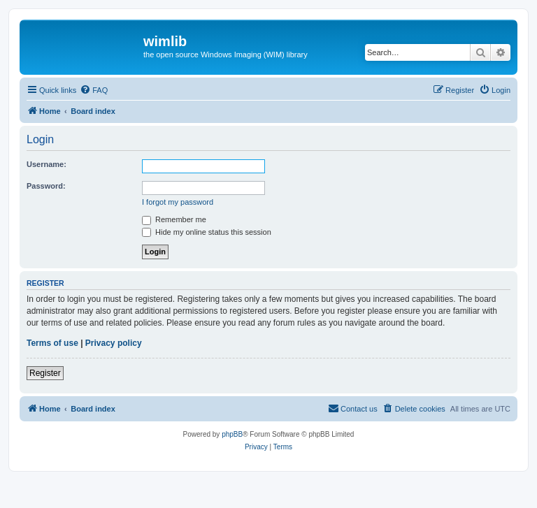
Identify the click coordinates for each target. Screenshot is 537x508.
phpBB (232, 434)
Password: (46, 186)
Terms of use (52, 343)
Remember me (174, 219)
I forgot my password (177, 202)
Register (45, 373)
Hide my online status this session (206, 232)
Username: (46, 164)
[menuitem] (94, 90)
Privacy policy (113, 343)
